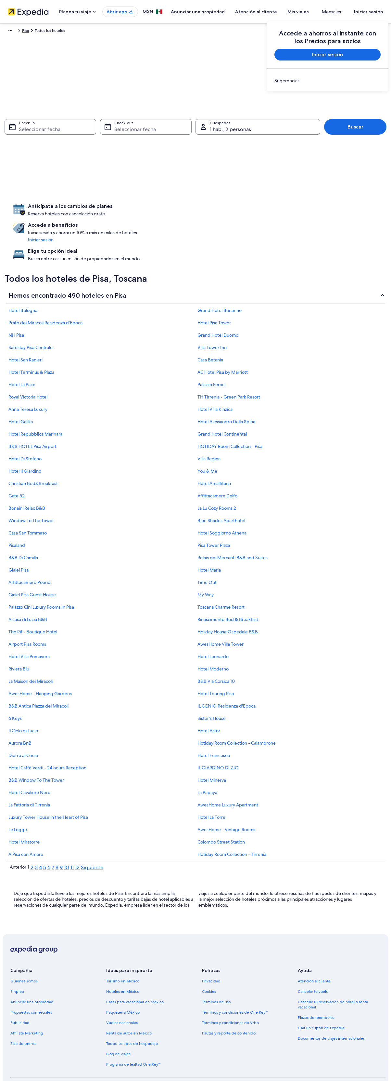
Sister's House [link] (211, 684)
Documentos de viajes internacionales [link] (331, 1004)
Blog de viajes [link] (118, 1019)
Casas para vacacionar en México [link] (135, 967)
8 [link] (57, 833)
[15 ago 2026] (230, 160)
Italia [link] (55, 31)
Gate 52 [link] (16, 461)
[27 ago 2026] (195, 189)
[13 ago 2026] (195, 160)
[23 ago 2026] (247, 175)
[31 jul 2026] (83, 189)
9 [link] (61, 833)
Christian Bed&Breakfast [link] (33, 449)
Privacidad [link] (211, 946)
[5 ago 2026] (177, 146)
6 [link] (48, 833)
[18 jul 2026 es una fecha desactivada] (100, 160)
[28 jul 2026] (31, 189)
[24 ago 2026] (143, 189)
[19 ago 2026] (177, 175)
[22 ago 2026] (230, 175)
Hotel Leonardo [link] (213, 622)
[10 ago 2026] (143, 160)
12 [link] (77, 833)
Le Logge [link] (17, 795)
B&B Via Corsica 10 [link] (216, 647)
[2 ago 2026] (247, 132)
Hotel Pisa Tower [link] (214, 288)
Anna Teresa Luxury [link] (27, 375)
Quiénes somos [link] (24, 946)
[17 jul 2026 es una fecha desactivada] (83, 160)
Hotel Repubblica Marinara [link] (35, 399)
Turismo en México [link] (122, 946)
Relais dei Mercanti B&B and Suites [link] (232, 523)
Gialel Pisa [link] (18, 535)
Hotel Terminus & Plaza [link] (31, 338)
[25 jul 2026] (100, 175)
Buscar (355, 130)
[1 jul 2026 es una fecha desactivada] (48, 132)
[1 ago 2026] (230, 132)
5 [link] (44, 833)
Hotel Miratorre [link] (24, 807)
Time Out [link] (207, 548)
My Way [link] (205, 560)
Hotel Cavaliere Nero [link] (29, 758)
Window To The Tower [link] (31, 486)
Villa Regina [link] (209, 424)
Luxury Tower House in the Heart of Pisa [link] (48, 783)
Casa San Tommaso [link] (27, 498)
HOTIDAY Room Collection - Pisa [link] (229, 412)
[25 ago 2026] (160, 189)
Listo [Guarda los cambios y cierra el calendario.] (241, 224)
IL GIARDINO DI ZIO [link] (218, 733)
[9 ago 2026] (247, 146)
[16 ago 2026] (247, 160)
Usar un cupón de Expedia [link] (321, 993)
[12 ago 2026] (177, 160)
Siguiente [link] (92, 833)
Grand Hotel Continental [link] (222, 399)
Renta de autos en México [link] (129, 998)
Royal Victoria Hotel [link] (27, 362)
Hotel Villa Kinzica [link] (215, 375)
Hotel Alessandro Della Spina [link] (226, 387)
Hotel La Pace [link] (21, 350)
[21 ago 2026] (212, 175)
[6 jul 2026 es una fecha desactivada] (13, 146)
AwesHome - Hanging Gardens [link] (40, 659)
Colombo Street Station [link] (221, 807)
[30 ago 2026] (247, 189)
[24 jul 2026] (83, 175)
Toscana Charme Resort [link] (221, 572)
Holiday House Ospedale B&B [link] (227, 597)
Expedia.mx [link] (15, 31)
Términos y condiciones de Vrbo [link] (230, 988)
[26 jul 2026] (117, 175)
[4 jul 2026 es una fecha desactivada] (100, 132)
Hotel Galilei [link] (20, 387)
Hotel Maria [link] (209, 535)
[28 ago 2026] (212, 189)
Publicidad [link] (20, 988)
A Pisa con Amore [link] (25, 820)
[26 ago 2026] (177, 189)
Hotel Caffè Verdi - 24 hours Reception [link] (47, 733)
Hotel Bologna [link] (22, 276)
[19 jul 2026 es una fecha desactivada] (117, 160)
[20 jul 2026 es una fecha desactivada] (13, 175)
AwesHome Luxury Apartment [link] (227, 770)
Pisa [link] (87, 31)
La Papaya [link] (207, 758)
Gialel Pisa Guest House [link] (32, 560)
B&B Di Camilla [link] (23, 523)
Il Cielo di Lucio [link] (23, 696)
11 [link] (72, 833)
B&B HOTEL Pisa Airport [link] (32, 412)
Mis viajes (317, 12)
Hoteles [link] (38, 31)
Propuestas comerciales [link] (31, 977)
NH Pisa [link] (16, 301)
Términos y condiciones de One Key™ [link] (235, 977)
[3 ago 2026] (143, 146)
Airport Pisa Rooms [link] (27, 610)
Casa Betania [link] (210, 325)
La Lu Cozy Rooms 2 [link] (216, 474)
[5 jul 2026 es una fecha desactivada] (117, 132)
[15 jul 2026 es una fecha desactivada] (48, 160)
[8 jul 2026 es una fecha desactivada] (48, 146)
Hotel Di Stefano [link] (25, 424)
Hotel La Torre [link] (211, 783)
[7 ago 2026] (212, 146)
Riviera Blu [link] (18, 634)
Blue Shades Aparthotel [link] (221, 486)
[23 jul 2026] (65, 175)
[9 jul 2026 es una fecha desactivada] (65, 146)
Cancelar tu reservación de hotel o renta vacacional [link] (333, 970)
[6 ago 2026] (195, 146)
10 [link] (66, 833)
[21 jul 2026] (31, 175)
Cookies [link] (209, 957)
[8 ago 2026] (230, 146)
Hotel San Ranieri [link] (25, 325)
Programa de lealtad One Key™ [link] (133, 1030)
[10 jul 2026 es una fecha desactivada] (83, 146)
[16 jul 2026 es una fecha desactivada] (65, 160)
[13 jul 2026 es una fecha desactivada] (13, 160)
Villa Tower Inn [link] (212, 313)
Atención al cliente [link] (314, 946)
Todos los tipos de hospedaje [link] (132, 1009)
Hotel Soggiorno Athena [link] (221, 498)
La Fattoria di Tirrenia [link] (29, 770)
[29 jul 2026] (48, 189)
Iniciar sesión (368, 12)
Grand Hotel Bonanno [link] (219, 276)
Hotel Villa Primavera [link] (29, 622)
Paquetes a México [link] (123, 977)
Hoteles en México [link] (122, 957)
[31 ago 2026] (143, 203)
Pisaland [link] (16, 511)
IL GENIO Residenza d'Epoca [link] (226, 671)
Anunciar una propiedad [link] (32, 967)
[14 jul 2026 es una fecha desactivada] (31, 160)
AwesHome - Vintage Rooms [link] (226, 795)
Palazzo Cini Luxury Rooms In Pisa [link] (41, 572)
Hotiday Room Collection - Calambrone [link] (236, 708)
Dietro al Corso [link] (23, 721)
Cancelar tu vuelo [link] (313, 957)
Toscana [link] (71, 31)
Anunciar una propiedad (217, 12)
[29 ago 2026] (230, 189)
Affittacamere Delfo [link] (217, 461)
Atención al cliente (275, 12)
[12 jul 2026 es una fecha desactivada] (117, 146)
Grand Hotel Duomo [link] (217, 301)
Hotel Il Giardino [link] (24, 436)
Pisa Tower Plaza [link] (213, 511)
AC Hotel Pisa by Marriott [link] (222, 338)
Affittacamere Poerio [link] (29, 548)
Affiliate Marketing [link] (26, 998)
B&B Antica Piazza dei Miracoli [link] (38, 671)
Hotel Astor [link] (208, 696)
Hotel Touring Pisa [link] (215, 659)
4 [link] (40, 833)
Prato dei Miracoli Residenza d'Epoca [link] (45, 288)
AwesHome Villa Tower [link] (220, 610)
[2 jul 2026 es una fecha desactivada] (65, 132)
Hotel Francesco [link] (213, 721)
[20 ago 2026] (195, 175)
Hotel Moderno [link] (213, 634)
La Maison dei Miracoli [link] (30, 647)
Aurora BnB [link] (20, 708)
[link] (327, 81)
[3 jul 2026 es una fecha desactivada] (83, 132)
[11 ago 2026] (160, 160)
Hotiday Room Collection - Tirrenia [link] (231, 820)
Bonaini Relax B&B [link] (26, 474)
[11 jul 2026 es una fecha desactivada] (100, 146)
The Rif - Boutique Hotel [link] (32, 597)
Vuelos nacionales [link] (122, 988)
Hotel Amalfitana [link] (214, 449)
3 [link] (36, 833)
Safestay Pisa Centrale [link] (30, 313)
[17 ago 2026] (143, 175)
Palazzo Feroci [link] (211, 350)
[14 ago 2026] (212, 160)
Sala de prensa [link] (23, 1009)
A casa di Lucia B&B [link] (27, 585)
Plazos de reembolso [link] (316, 983)
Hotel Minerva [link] (211, 746)
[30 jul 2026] (65, 189)
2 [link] (32, 833)
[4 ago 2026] (160, 146)
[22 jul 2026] (48, 175)
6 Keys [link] (15, 684)
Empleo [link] (17, 957)
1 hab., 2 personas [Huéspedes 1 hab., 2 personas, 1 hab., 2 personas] (230, 132)
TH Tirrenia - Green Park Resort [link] (228, 362)
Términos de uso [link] (216, 967)
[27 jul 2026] (13, 189)
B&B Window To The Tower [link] (36, 746)
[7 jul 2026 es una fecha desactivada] (31, 146)
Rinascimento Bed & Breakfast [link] (227, 585)
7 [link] (53, 833)
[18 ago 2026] (160, 175)
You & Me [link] (207, 436)
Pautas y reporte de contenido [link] (229, 998)
